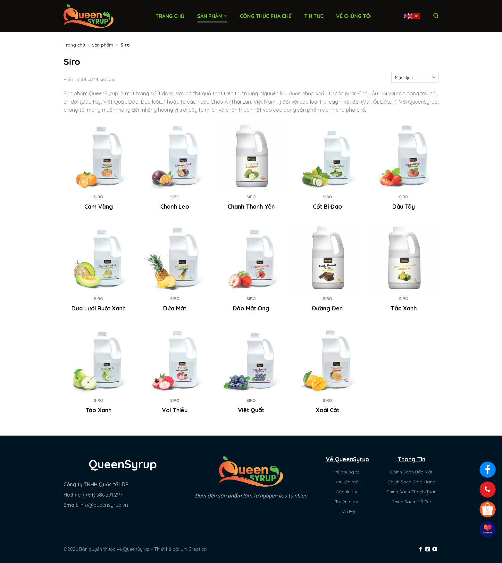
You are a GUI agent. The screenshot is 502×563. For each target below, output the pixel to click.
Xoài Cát (327, 410)
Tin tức (313, 16)
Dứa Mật (174, 308)
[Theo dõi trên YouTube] (434, 549)
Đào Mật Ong (251, 308)
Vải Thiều (175, 410)
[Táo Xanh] (98, 359)
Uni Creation (193, 549)
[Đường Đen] (327, 258)
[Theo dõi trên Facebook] (420, 549)
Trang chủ (169, 16)
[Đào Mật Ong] (251, 258)
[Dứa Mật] (175, 258)
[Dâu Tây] (404, 156)
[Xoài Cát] (327, 359)
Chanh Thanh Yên (251, 206)
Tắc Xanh (404, 308)
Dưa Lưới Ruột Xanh (98, 308)
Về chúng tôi (354, 16)
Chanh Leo (174, 206)
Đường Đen (327, 308)
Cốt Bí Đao (327, 206)
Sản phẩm (212, 16)
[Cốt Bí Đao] (327, 156)
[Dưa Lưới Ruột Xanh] (98, 258)
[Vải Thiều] (175, 359)
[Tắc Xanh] (404, 258)
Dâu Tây (403, 206)
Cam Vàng (98, 206)
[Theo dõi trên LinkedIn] (427, 549)
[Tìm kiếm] (436, 16)
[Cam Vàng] (98, 156)
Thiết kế (162, 549)
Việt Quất (251, 410)
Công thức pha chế (265, 16)
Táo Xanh (99, 410)
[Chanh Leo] (175, 156)
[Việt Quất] (251, 359)
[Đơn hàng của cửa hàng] (415, 77)
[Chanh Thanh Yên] (251, 156)
